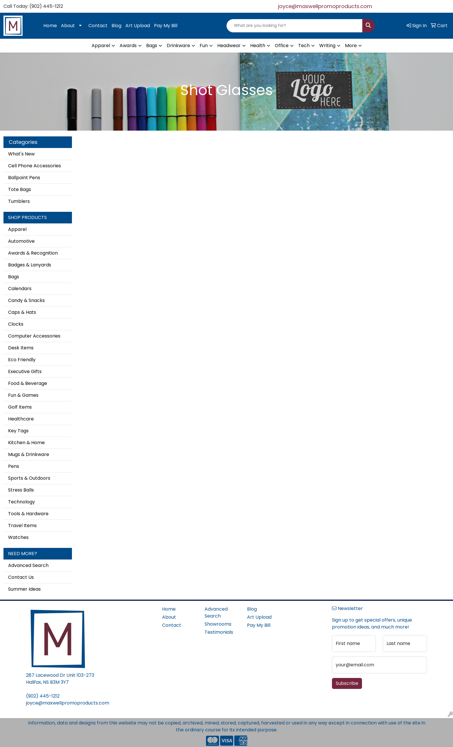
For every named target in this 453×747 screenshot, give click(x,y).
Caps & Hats (22, 312)
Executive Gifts (25, 371)
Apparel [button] (101, 45)
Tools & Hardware (28, 513)
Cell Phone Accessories (34, 165)
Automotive (21, 241)
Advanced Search (28, 565)
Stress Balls (21, 490)
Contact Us (21, 577)
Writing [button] (327, 45)
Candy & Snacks (26, 300)
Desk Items (21, 347)
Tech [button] (304, 45)
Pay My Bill (165, 25)
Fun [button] (204, 45)
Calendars (19, 288)
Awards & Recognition (33, 253)
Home (50, 25)
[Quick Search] (294, 25)
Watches (18, 537)
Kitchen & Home (26, 442)
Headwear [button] (229, 45)
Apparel (17, 229)
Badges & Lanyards (29, 265)
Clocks (15, 324)
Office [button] (282, 45)
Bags (13, 276)
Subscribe (347, 683)
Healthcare (21, 419)
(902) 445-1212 (43, 696)
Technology (21, 501)
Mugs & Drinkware (28, 454)
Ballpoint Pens (24, 177)
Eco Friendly (22, 359)
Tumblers (19, 201)
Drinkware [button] (178, 45)
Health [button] (257, 45)
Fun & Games (23, 395)
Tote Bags (19, 189)
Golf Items (20, 407)
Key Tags (18, 430)
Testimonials (219, 632)
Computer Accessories (34, 336)
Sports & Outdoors (29, 478)
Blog (116, 25)
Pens (13, 466)
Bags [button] (151, 45)
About (68, 25)
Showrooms (218, 624)
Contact (97, 25)
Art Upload (137, 25)
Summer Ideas (24, 589)
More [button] (351, 45)
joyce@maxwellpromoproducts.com (325, 6)
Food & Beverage (27, 383)
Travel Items (22, 525)
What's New (21, 154)
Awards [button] (128, 45)
